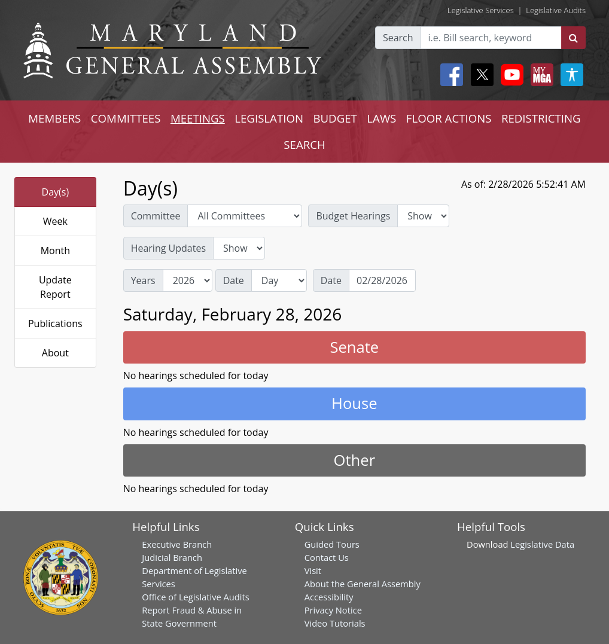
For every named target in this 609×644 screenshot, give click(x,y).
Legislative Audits (556, 10)
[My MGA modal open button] (539, 74)
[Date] (382, 280)
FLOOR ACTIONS (449, 118)
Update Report (55, 287)
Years (143, 280)
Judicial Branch (172, 557)
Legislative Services (480, 10)
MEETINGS (197, 118)
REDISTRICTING (541, 118)
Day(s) (55, 192)
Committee (156, 215)
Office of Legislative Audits (195, 597)
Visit (312, 570)
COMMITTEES (126, 118)
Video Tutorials (335, 623)
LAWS (381, 118)
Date (233, 280)
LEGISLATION (269, 118)
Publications (55, 323)
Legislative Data (542, 544)
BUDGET (335, 118)
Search (398, 37)
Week (55, 221)
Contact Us (326, 557)
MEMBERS (54, 118)
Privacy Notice (333, 610)
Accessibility (329, 597)
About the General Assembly (362, 584)
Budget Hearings (353, 215)
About (55, 352)
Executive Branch (177, 544)
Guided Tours (332, 544)
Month (55, 250)
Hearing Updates (168, 248)
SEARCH (304, 144)
